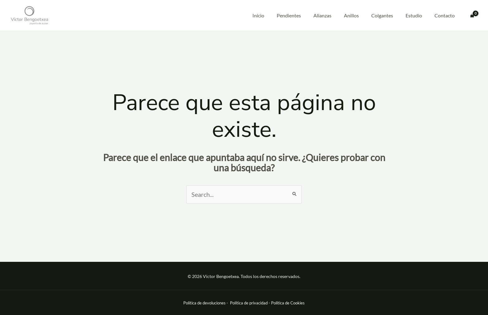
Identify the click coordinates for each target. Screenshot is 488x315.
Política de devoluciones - (206, 302)
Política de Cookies (288, 302)
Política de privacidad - (250, 302)
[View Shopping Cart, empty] (472, 15)
